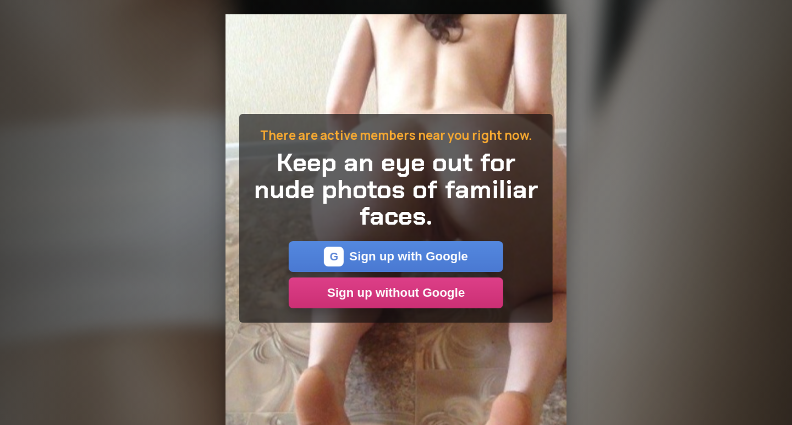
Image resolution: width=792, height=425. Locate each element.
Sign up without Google (396, 292)
